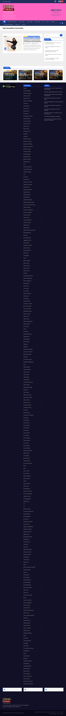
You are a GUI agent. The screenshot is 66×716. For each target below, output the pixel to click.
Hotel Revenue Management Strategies (52, 116)
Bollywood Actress (31, 36)
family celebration (27, 250)
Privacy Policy (8, 689)
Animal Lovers (26, 108)
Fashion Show (26, 268)
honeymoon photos (27, 354)
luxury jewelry (26, 435)
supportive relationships (28, 610)
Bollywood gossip (26, 154)
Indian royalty (26, 392)
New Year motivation (27, 491)
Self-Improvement (27, 579)
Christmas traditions (27, 212)
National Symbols (27, 475)
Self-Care (25, 572)
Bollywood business (27, 141)
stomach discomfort (27, 600)
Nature (24, 481)
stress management (27, 602)
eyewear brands (26, 247)
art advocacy (26, 113)
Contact (24, 24)
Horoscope (25, 356)
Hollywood (22, 21)
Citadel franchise (26, 214)
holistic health (26, 341)
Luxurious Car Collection (28, 415)
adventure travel (26, 95)
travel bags (25, 638)
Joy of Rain (25, 410)
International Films (27, 407)
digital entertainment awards (29, 230)
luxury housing (26, 432)
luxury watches (26, 445)
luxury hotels (26, 430)
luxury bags (25, 417)
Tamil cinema (26, 612)
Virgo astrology (26, 655)
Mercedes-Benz (26, 458)
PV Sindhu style (26, 541)
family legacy (26, 255)
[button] (60, 23)
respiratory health (27, 554)
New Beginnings (26, 488)
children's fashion (27, 207)
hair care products (27, 308)
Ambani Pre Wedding (8, 24)
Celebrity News (26, 197)
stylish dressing (26, 605)
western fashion (26, 668)
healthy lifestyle (26, 323)
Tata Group (25, 617)
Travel (24, 635)
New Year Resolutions (27, 493)
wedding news (26, 663)
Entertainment (26, 242)
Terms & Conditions (30, 689)
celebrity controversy (27, 184)
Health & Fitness (26, 313)
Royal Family (25, 562)
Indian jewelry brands (27, 387)
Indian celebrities (27, 369)
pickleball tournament (27, 521)
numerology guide (27, 498)
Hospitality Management (28, 361)
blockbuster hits (26, 131)
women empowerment (28, 681)
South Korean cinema (27, 595)
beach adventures (27, 121)
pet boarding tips (26, 516)
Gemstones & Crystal (27, 303)
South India (37, 21)
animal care (25, 103)
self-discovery (26, 574)
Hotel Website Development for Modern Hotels (55, 75)
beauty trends (26, 128)
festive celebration (27, 280)
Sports (24, 597)
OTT (43, 21)
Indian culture (26, 374)
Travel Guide (25, 645)
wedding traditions (27, 666)
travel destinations (27, 640)
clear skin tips (26, 217)
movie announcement (27, 463)
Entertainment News (27, 245)
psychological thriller (27, 536)
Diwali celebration (27, 232)
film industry (26, 290)
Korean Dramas (26, 412)
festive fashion (26, 283)
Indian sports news (27, 394)
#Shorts (25, 88)
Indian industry (26, 384)
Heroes (24, 328)
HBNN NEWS (35, 43)
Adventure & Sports (27, 93)
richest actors (26, 559)
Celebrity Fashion (27, 194)
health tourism (26, 318)
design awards (26, 225)
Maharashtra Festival (27, 450)
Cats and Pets (26, 179)
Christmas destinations (28, 209)
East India (25, 235)
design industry (26, 227)
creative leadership (27, 219)
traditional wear (26, 630)
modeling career (26, 460)
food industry (26, 298)
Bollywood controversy (28, 146)
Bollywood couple (27, 149)
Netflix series (26, 486)
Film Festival (26, 288)
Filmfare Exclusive (27, 293)
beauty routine (26, 126)
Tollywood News (26, 625)
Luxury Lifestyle (26, 437)
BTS (24, 164)
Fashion (53, 21)
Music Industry (26, 473)
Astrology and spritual (27, 116)
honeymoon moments (27, 351)
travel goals (25, 643)
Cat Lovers (25, 176)
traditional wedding (27, 633)
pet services (25, 519)
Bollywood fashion (27, 151)
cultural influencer (27, 222)
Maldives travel (26, 453)
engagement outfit (27, 240)
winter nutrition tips (27, 676)
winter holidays (26, 673)
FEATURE (25, 273)
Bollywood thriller (27, 159)
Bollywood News (36, 36)
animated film (26, 111)
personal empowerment (28, 511)
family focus (25, 252)
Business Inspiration (27, 166)
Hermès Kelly (26, 326)
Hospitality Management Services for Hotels (25, 75)
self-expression (26, 577)
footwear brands (26, 301)
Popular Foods (26, 524)
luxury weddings (26, 448)
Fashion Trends (26, 270)
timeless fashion (26, 622)
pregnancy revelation (27, 529)
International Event (27, 404)
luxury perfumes (26, 440)
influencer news (26, 402)
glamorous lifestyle (27, 306)
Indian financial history (28, 382)
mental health (26, 455)
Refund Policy (49, 689)
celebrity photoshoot (27, 199)
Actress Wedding (26, 90)
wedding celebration (27, 660)
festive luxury (26, 285)
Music (47, 21)
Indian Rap (25, 389)
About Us (17, 24)
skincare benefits (26, 582)
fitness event (26, 296)
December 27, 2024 (28, 43)
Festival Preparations (27, 278)
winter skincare (26, 678)
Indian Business (26, 366)
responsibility (26, 557)
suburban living (26, 607)
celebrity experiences (27, 189)
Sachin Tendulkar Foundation (29, 567)
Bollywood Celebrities (27, 143)
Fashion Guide (26, 263)
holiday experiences (27, 334)
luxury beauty (26, 420)
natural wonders (26, 478)
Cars (24, 174)
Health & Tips (26, 316)
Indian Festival (26, 379)
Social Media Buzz (27, 584)
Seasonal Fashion (27, 569)
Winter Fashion (26, 671)
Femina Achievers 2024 (28, 275)
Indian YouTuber (26, 399)
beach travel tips (26, 123)
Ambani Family (26, 98)
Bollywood (30, 21)
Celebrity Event (26, 187)
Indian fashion (26, 377)
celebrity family (26, 192)
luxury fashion (26, 427)
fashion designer (26, 260)
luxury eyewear (26, 425)
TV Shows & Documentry (28, 648)
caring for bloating (27, 171)
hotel (24, 364)
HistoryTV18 (25, 331)
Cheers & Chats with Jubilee (29, 204)
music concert (26, 470)
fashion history (26, 265)
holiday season (26, 336)
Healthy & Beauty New (27, 321)
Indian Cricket (26, 372)
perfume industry (27, 508)
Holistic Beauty (26, 339)
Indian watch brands (27, 397)
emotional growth (27, 237)
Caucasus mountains (27, 181)
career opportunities (27, 169)
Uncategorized (26, 650)
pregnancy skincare (27, 531)
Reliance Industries (27, 551)
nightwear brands (27, 496)
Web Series (25, 658)
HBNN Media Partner (12, 21)
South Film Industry (27, 587)
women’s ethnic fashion (28, 683)
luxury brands (26, 422)
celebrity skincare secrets (28, 202)
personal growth (26, 513)
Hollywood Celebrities (27, 349)
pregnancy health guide (28, 526)
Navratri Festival (26, 483)
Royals (24, 564)
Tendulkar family (26, 620)
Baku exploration (26, 118)
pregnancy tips (26, 534)
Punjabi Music (26, 539)
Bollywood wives (26, 161)
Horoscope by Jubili (27, 359)
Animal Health (26, 105)
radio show (25, 544)
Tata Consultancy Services (28, 615)
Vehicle (24, 653)
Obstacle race (26, 501)
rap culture (25, 546)
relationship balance (27, 549)
